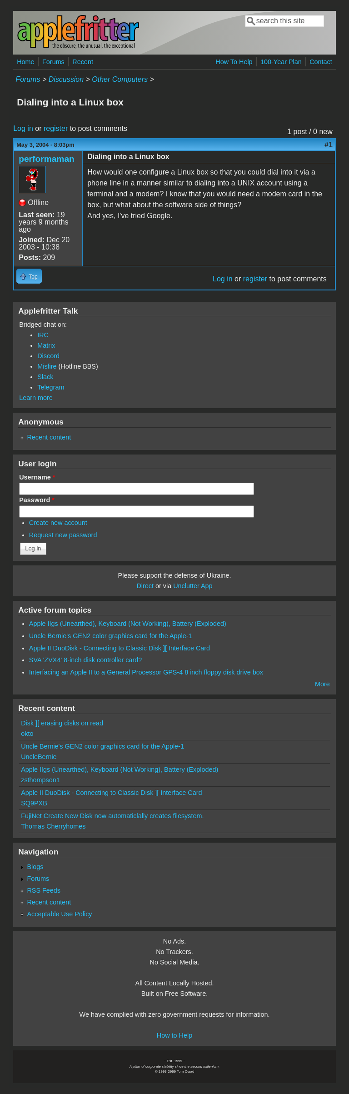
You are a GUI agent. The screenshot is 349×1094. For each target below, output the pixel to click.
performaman (47, 159)
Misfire (46, 366)
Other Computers (120, 79)
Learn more (36, 397)
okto (27, 733)
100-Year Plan (281, 61)
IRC (43, 335)
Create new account (58, 522)
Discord (48, 356)
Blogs (35, 866)
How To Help (233, 61)
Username (37, 477)
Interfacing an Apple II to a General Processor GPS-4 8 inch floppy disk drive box (146, 672)
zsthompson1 (40, 780)
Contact (320, 61)
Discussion (66, 79)
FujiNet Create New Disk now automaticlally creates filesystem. (112, 815)
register (56, 128)
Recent (82, 61)
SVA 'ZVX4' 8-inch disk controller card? (85, 660)
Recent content (49, 437)
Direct (145, 585)
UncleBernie (38, 756)
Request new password (63, 535)
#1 (328, 145)
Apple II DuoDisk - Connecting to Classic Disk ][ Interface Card (119, 648)
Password (37, 500)
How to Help (174, 1035)
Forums (53, 61)
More (322, 684)
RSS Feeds (43, 890)
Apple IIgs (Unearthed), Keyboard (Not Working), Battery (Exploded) (127, 623)
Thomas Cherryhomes (53, 826)
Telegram (50, 387)
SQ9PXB (34, 803)
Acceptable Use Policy (59, 914)
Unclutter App (192, 585)
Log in (23, 128)
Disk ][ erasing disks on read (62, 723)
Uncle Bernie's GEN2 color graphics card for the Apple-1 (110, 635)
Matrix (46, 345)
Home (25, 61)
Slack (45, 376)
